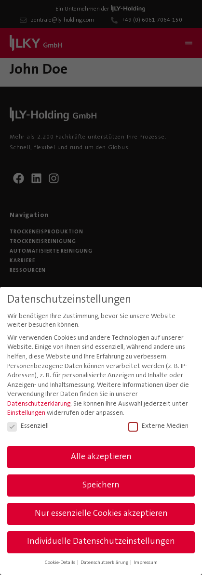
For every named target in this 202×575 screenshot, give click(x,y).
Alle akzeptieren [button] (101, 454)
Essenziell (28, 424)
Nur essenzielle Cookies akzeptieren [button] (101, 511)
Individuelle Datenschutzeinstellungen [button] (101, 540)
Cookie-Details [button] (60, 560)
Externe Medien (158, 424)
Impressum (146, 560)
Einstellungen (26, 411)
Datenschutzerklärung (38, 401)
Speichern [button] (101, 483)
